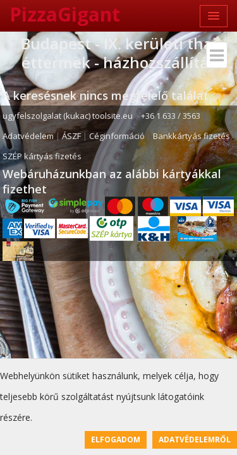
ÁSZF (71, 136)
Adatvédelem (28, 136)
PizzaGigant (64, 14)
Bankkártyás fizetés (191, 136)
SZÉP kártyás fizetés (42, 156)
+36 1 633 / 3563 (170, 115)
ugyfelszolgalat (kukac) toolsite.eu (68, 115)
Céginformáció (117, 136)
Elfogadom (115, 439)
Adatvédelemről (195, 439)
